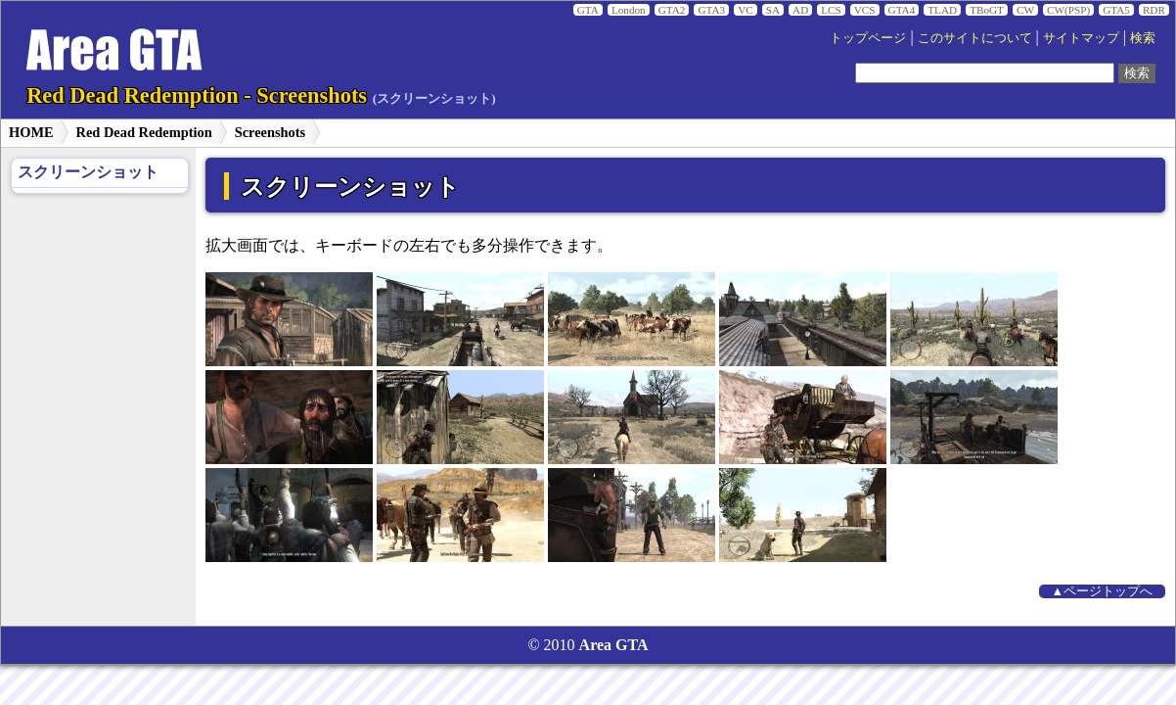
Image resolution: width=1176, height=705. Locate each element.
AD (800, 10)
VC (745, 10)
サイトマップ (1081, 38)
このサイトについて (975, 38)
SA (773, 10)
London (628, 10)
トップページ (868, 38)
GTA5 (1116, 10)
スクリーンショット (88, 172)
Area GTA (614, 644)
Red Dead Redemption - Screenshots (260, 95)
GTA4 (902, 10)
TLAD (942, 10)
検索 (1142, 38)
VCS (865, 10)
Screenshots (270, 132)
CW (1025, 10)
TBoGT (987, 10)
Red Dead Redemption (144, 132)
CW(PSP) (1068, 10)
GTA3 (711, 10)
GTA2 (672, 10)
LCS (831, 10)
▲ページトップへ (1102, 591)
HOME (31, 132)
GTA (588, 10)
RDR (1154, 10)
